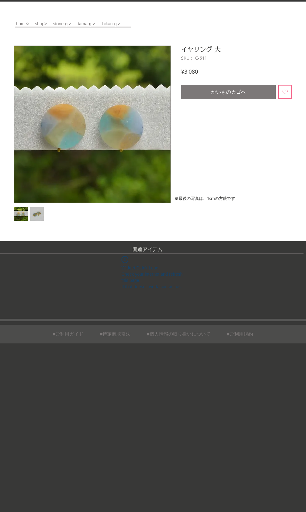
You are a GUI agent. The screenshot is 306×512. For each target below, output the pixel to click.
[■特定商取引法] (115, 334)
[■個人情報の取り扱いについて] (178, 334)
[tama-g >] (86, 24)
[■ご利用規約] (240, 334)
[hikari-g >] (111, 24)
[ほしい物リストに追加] (285, 92)
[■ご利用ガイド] (68, 334)
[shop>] (41, 24)
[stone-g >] (62, 24)
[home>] (23, 24)
